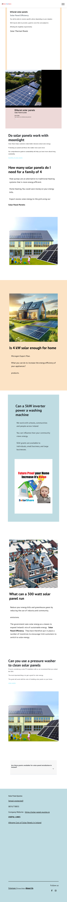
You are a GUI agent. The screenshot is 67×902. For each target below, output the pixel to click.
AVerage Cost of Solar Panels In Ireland (24, 822)
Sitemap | (12, 888)
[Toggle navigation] (63, 4)
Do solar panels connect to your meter (33, 50)
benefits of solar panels (15, 158)
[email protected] (15, 801)
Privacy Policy (21, 888)
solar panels (12, 683)
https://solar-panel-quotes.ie (37, 812)
